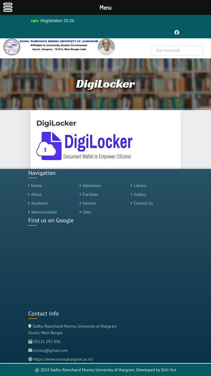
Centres (89, 203)
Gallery (140, 194)
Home (36, 185)
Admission (92, 185)
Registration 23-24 (52, 20)
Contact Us (143, 203)
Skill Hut (168, 369)
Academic (39, 203)
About (36, 194)
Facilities (91, 194)
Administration (44, 212)
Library (140, 185)
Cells (87, 212)
